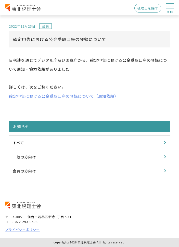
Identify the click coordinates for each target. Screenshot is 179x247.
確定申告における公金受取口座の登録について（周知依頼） (63, 96)
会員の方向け (24, 171)
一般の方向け (24, 156)
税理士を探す (147, 8)
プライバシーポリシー (22, 229)
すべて (18, 142)
